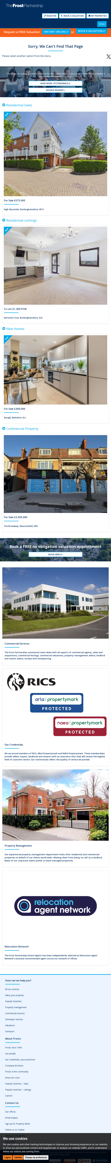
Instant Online (56, 31)
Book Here (55, 554)
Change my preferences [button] (36, 1157)
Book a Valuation (72, 15)
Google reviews (55, 90)
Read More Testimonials (55, 83)
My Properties (97, 15)
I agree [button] (7, 1157)
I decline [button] (18, 1157)
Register (50, 15)
